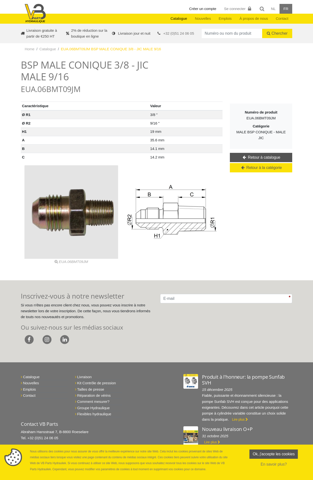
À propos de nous (253, 18)
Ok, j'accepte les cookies (274, 454)
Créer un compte (202, 9)
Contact (282, 18)
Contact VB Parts (39, 424)
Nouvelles (203, 18)
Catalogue (178, 18)
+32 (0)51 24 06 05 (178, 33)
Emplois (225, 18)
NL (273, 9)
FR (285, 9)
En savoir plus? (274, 464)
